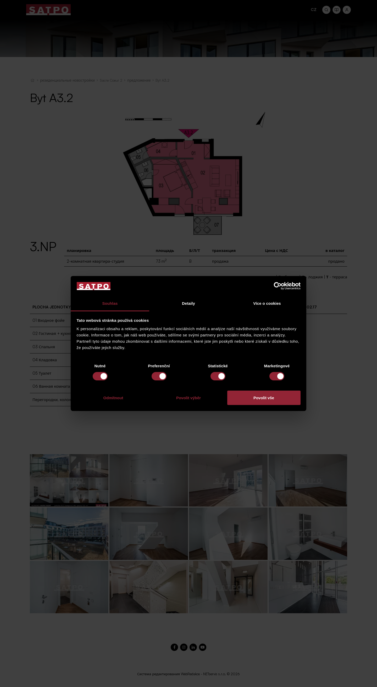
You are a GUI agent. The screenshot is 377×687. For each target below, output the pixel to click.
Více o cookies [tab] (267, 303)
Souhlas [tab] (110, 303)
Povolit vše (263, 398)
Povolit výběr (188, 398)
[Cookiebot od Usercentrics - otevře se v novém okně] (278, 286)
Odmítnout (113, 398)
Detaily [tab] (188, 303)
